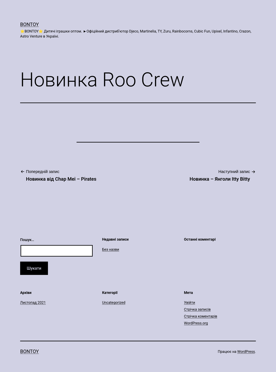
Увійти (189, 302)
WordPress (246, 351)
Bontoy (29, 24)
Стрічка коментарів (200, 316)
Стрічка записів (197, 309)
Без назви (110, 249)
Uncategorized (114, 302)
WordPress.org (196, 323)
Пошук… (27, 240)
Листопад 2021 (33, 302)
